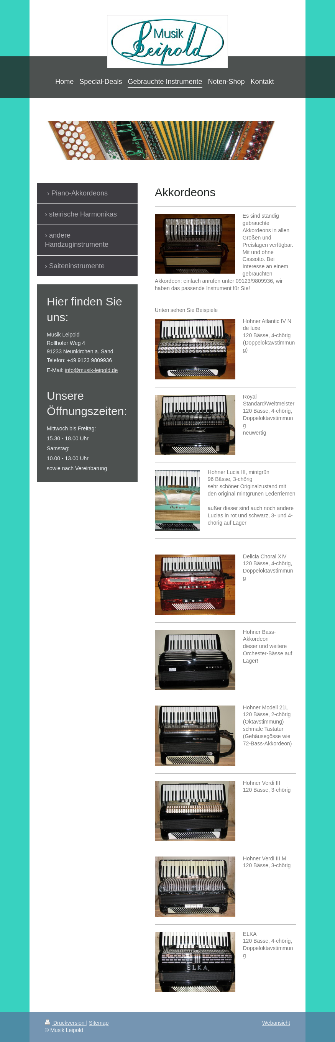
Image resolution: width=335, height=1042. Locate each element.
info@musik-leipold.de (91, 370)
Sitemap (98, 1023)
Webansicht (276, 1023)
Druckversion (65, 1023)
